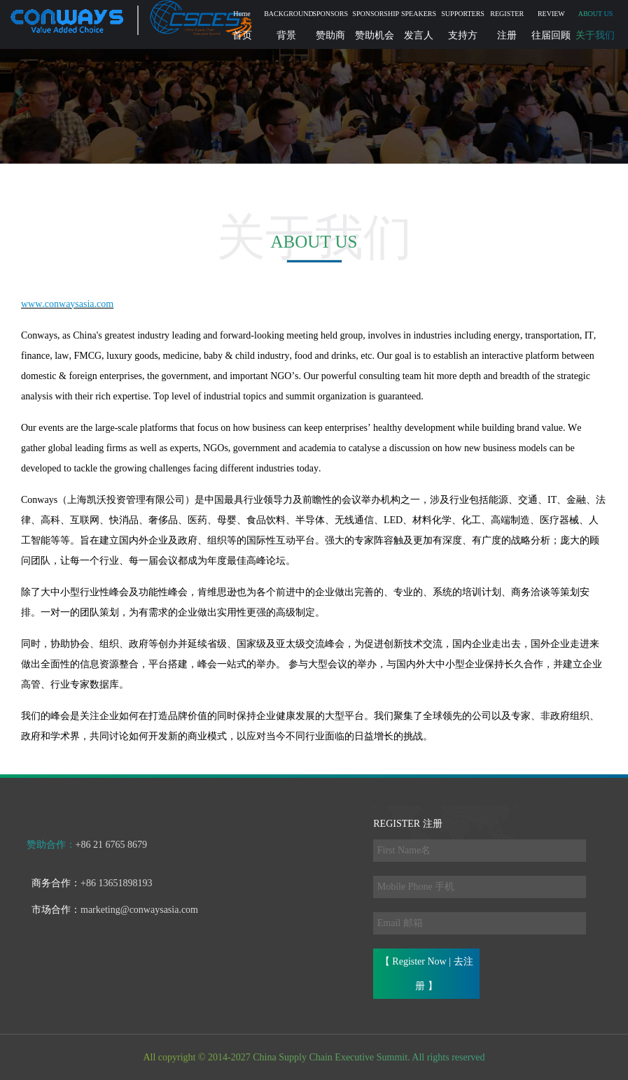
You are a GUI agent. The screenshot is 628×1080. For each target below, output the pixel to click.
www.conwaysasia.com (67, 304)
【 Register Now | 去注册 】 (426, 973)
